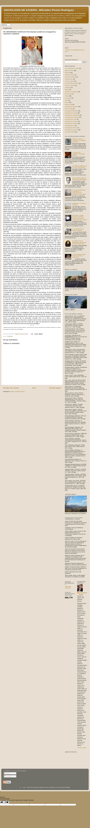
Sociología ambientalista (71, 110)
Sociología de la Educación (72, 115)
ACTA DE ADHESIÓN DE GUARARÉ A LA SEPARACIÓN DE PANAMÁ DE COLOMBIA (79, 192)
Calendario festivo (69, 74)
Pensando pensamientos (71, 106)
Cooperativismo (69, 79)
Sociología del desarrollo (71, 129)
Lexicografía (68, 98)
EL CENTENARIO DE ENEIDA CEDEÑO (78, 229)
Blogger (68, 787)
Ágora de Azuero (69, 70)
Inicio (34, 388)
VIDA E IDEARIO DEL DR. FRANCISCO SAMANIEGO (79, 178)
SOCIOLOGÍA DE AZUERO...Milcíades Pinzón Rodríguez (39, 10)
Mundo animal (68, 104)
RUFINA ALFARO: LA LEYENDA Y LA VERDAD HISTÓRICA (79, 140)
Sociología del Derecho (71, 127)
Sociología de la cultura (71, 113)
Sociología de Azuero (83, 593)
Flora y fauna (68, 93)
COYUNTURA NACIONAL (72, 83)
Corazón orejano (69, 81)
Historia (67, 96)
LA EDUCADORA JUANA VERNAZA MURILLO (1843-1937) (79, 256)
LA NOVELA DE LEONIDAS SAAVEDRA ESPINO (78, 154)
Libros (66, 100)
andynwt (52, 787)
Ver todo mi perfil (81, 747)
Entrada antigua (55, 388)
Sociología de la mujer (71, 119)
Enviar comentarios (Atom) (18, 391)
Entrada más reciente (11, 388)
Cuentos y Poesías (70, 85)
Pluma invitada (69, 108)
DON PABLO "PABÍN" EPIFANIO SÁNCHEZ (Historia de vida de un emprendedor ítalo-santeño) (79, 218)
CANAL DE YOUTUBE (68, 587)
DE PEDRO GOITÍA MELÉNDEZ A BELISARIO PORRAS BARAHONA (79, 242)
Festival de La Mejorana (71, 91)
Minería (67, 102)
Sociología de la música (71, 121)
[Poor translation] (6, 802)
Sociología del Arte (70, 125)
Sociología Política (70, 132)
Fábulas (67, 89)
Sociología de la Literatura (72, 117)
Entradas (7, 773)
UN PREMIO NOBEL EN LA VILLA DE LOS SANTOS (79, 166)
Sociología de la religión (71, 123)
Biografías (10, 336)
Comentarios (8, 776)
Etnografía (67, 87)
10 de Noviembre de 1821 (72, 68)
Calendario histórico (70, 77)
